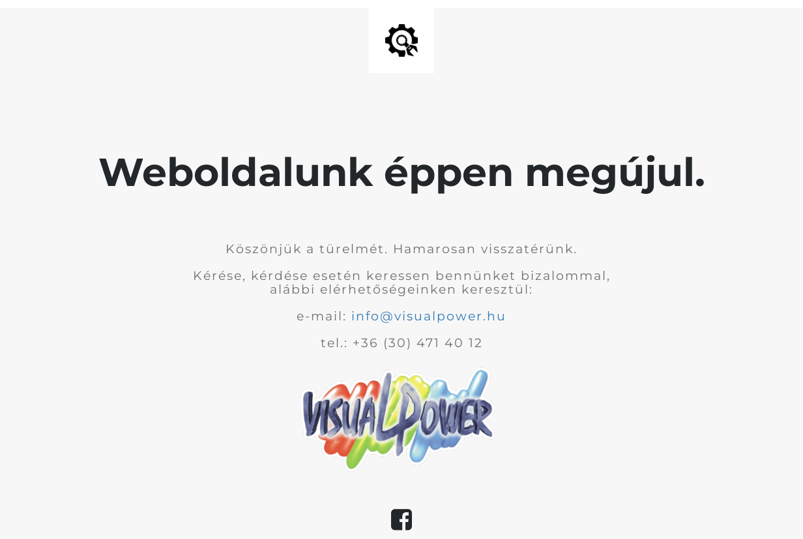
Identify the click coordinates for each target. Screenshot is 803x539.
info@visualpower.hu (428, 316)
